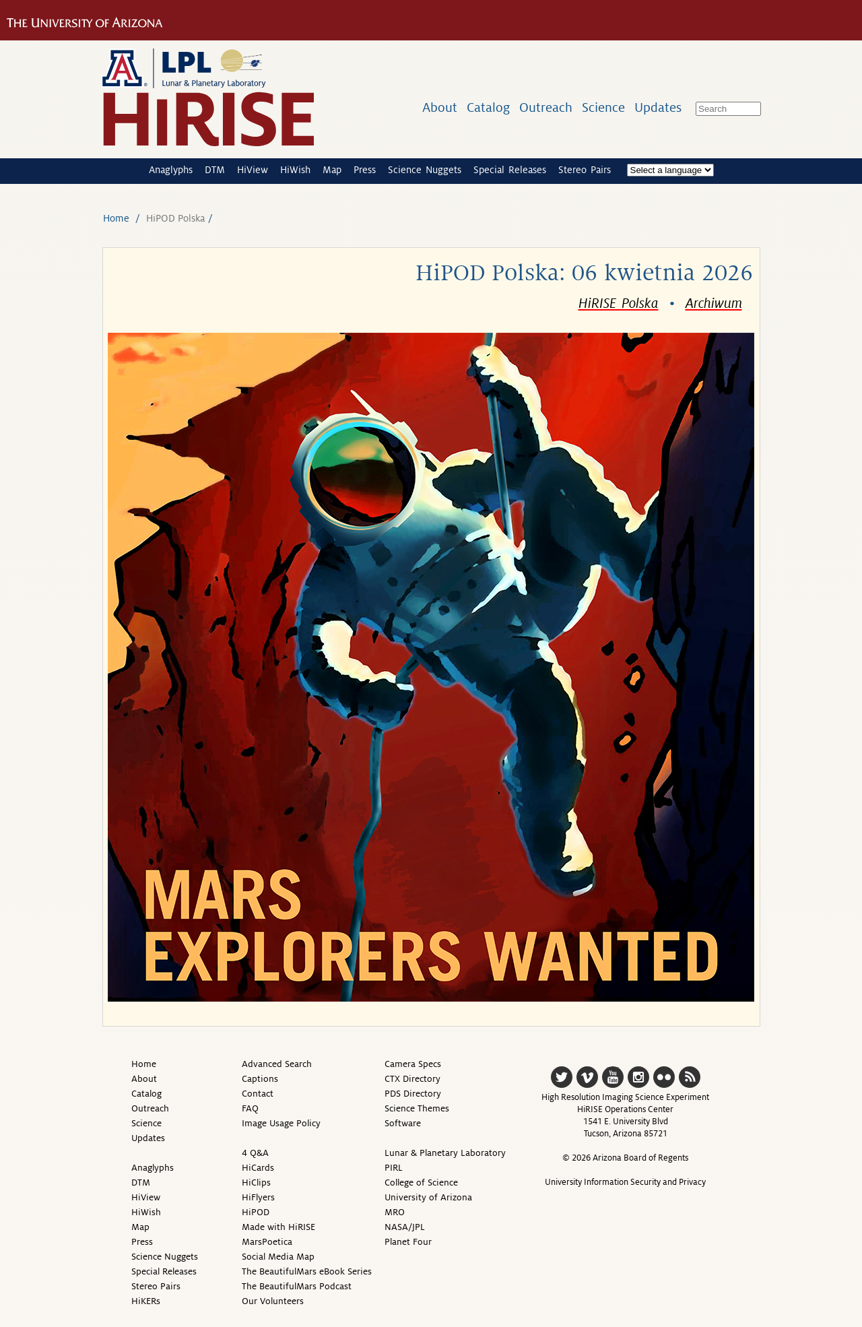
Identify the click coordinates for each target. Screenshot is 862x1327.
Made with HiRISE (278, 1227)
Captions (260, 1079)
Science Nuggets (424, 169)
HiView (252, 169)
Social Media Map (278, 1257)
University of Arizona (428, 1197)
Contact (257, 1094)
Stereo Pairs (584, 169)
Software (403, 1123)
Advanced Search (277, 1064)
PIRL (394, 1168)
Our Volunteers (273, 1301)
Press (365, 169)
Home (116, 218)
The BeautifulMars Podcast (297, 1286)
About (439, 107)
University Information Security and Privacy (625, 1182)
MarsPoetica (267, 1242)
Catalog (488, 107)
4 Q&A (255, 1153)
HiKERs (145, 1301)
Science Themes (417, 1108)
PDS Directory (413, 1094)
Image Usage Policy (281, 1123)
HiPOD (255, 1212)
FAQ (250, 1108)
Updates (658, 107)
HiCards (258, 1168)
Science (603, 107)
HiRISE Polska (618, 303)
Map (332, 169)
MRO (395, 1212)
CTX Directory (412, 1079)
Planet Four (408, 1242)
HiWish (295, 169)
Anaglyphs (171, 169)
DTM (215, 169)
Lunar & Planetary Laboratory (445, 1153)
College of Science (421, 1182)
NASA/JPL (405, 1227)
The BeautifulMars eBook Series (307, 1271)
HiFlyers (258, 1197)
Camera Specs (413, 1064)
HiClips (256, 1182)
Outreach (545, 107)
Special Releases (509, 169)
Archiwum (714, 303)
